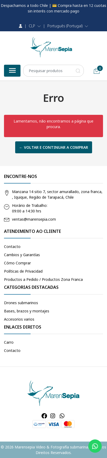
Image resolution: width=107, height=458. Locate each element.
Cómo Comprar (17, 262)
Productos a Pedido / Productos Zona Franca (43, 279)
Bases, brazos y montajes (26, 310)
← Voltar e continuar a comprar (53, 147)
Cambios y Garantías (22, 254)
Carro (9, 342)
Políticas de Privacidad (23, 271)
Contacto (12, 246)
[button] (35, 26)
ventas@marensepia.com (34, 219)
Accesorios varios (19, 319)
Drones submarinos (21, 302)
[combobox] (53, 71)
